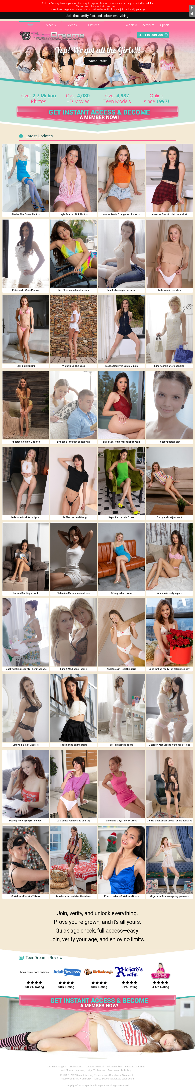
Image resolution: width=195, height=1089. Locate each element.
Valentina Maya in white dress (73, 593)
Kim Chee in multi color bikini (73, 290)
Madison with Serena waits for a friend (169, 744)
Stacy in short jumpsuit (169, 517)
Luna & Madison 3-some (73, 669)
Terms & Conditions (135, 1066)
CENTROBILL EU (95, 1078)
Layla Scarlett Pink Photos (73, 214)
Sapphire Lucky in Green (121, 517)
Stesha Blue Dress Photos (25, 214)
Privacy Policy (114, 1066)
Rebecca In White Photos (25, 290)
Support (164, 25)
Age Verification (96, 1070)
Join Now (131, 25)
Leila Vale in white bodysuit (26, 517)
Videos (72, 25)
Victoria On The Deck (73, 366)
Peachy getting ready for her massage (26, 669)
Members (148, 25)
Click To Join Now (150, 35)
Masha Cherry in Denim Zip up (121, 366)
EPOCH (77, 1078)
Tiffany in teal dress (122, 593)
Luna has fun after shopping (169, 366)
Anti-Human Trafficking (119, 1070)
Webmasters (76, 1066)
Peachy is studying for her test (26, 820)
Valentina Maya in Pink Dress (122, 820)
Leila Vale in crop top (169, 290)
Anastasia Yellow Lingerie (26, 441)
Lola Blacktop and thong (73, 517)
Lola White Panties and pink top (73, 820)
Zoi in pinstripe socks (122, 744)
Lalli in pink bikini (25, 366)
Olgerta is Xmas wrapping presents (169, 896)
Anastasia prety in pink (169, 593)
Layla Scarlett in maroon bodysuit (121, 441)
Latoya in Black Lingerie (26, 744)
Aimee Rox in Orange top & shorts (121, 214)
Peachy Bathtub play (169, 441)
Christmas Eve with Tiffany (25, 896)
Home (30, 25)
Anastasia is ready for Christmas (73, 896)
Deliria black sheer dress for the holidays (169, 820)
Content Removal (95, 1066)
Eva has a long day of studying (73, 441)
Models (51, 25)
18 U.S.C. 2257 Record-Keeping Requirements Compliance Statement (96, 1075)
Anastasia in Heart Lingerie (121, 669)
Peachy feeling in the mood (122, 290)
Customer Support (56, 1066)
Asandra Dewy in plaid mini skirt (169, 214)
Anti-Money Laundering (73, 1070)
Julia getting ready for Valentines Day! (169, 669)
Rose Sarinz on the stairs (73, 744)
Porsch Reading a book (26, 593)
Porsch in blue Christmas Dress (121, 896)
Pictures (93, 25)
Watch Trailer (97, 59)
